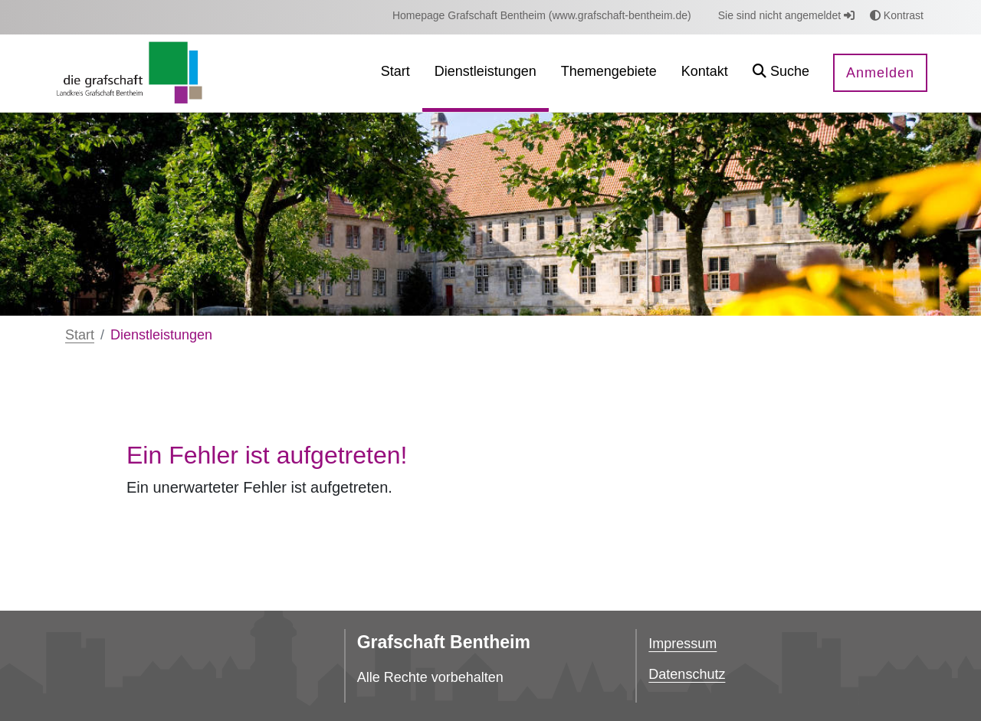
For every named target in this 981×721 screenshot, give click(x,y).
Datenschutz (686, 674)
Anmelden (880, 72)
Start (79, 334)
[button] (781, 73)
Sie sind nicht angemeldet (786, 15)
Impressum (682, 643)
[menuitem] (542, 15)
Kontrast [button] (897, 15)
